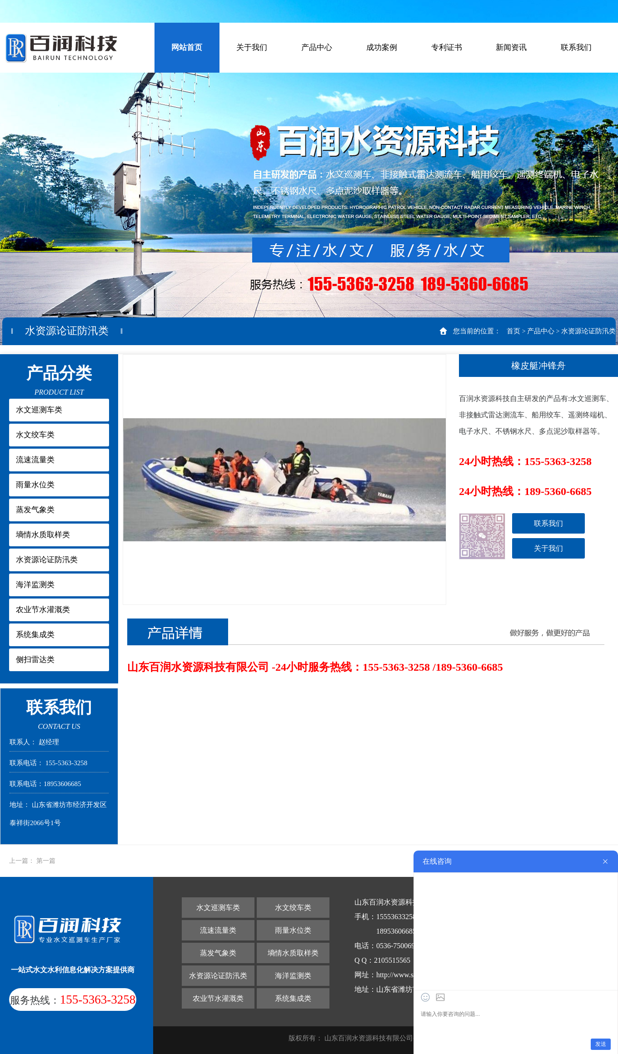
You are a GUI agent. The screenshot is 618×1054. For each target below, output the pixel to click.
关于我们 (251, 47)
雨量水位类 (35, 484)
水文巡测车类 (39, 410)
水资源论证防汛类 (588, 331)
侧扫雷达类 (35, 659)
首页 (513, 331)
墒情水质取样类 (43, 534)
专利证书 (446, 47)
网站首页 (186, 47)
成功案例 (381, 47)
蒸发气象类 (35, 509)
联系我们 (576, 47)
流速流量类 (35, 459)
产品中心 (316, 47)
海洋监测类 (35, 584)
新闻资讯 (511, 47)
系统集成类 (35, 634)
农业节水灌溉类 (43, 609)
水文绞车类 (35, 435)
